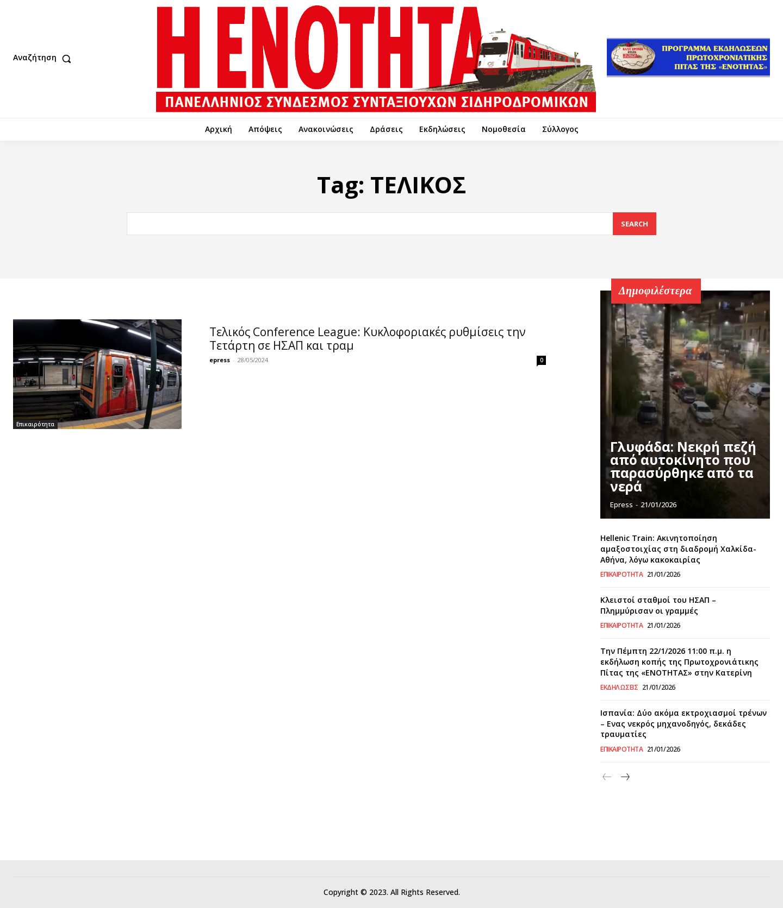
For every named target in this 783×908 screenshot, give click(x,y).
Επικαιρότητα (35, 424)
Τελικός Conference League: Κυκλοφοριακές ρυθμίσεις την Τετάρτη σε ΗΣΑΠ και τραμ (367, 338)
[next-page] (624, 777)
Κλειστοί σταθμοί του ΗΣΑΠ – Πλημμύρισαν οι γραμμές (658, 605)
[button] (44, 58)
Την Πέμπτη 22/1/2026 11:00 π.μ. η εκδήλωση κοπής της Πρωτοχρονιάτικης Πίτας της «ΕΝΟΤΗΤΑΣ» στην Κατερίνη (679, 661)
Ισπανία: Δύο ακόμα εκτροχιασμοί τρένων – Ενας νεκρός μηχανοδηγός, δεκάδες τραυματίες (683, 723)
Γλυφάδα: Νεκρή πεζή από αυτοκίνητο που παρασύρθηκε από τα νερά (684, 476)
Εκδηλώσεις (619, 687)
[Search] (634, 224)
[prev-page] (607, 777)
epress (219, 360)
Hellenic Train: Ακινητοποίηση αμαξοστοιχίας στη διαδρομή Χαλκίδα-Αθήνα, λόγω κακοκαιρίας (678, 548)
